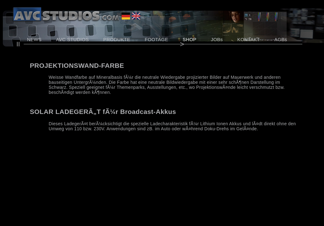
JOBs (217, 39)
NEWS (34, 39)
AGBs (280, 39)
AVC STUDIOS (72, 39)
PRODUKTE (116, 39)
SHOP (190, 39)
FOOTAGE (156, 39)
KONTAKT (248, 39)
